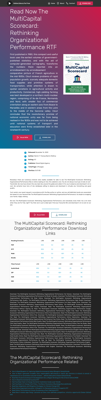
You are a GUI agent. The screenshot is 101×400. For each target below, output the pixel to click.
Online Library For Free (21, 3)
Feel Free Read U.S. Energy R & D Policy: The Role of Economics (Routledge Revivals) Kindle (41, 384)
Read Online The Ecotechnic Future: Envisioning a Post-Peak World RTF (35, 390)
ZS (72, 245)
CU (52, 245)
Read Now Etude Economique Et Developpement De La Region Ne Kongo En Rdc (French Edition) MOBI (45, 378)
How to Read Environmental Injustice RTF (25, 380)
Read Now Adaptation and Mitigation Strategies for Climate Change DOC (36, 386)
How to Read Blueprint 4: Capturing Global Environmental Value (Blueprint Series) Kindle (40, 371)
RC (83, 245)
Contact (70, 3)
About (60, 3)
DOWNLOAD (85, 3)
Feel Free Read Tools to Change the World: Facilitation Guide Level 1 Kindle (36, 382)
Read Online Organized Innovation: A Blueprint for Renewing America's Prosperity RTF (40, 388)
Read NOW (22, 137)
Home (51, 3)
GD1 (62, 245)
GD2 (42, 245)
